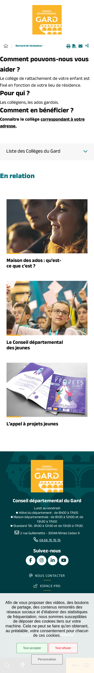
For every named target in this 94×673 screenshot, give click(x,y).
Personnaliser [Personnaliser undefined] (47, 659)
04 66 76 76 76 (50, 541)
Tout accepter (32, 648)
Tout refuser (63, 648)
